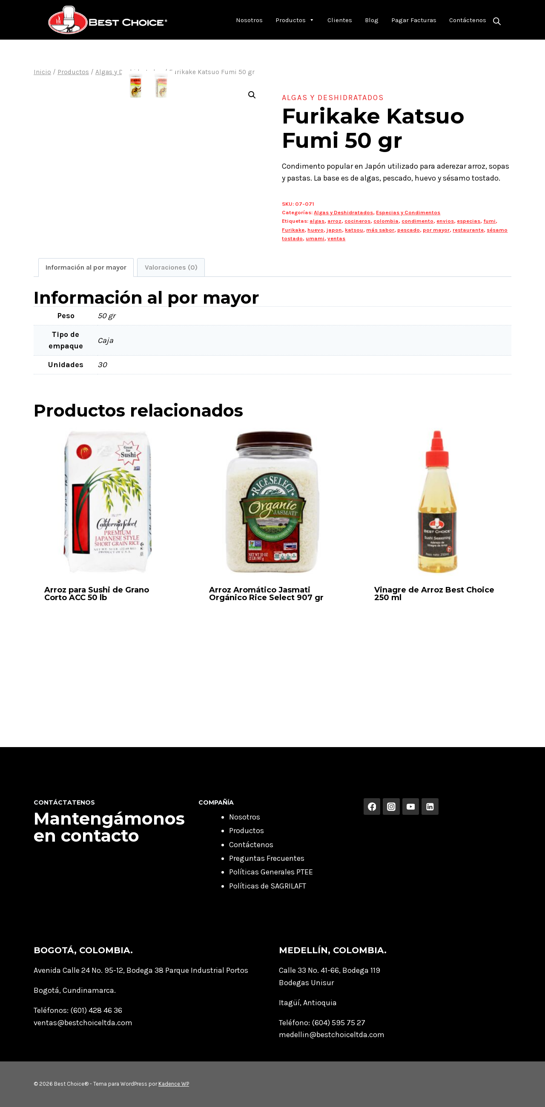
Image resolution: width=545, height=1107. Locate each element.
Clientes (339, 20)
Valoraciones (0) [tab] (171, 355)
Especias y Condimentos (408, 212)
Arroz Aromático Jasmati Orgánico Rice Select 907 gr (266, 681)
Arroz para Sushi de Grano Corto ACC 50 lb (96, 681)
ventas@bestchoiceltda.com (83, 1022)
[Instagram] (391, 806)
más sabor (380, 230)
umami (315, 238)
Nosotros (249, 20)
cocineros (357, 221)
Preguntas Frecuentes (266, 858)
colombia (386, 221)
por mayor (436, 230)
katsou (354, 230)
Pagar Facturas (413, 20)
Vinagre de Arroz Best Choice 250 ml (434, 681)
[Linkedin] (430, 806)
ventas (336, 238)
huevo (315, 230)
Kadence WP (173, 1084)
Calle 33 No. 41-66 (309, 970)
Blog (372, 20)
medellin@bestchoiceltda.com (331, 1034)
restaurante (468, 230)
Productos (295, 20)
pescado (408, 230)
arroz (334, 221)
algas (317, 221)
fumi (489, 221)
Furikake (293, 230)
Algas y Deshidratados (333, 97)
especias (468, 221)
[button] (252, 95)
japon (334, 230)
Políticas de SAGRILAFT (267, 886)
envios (445, 221)
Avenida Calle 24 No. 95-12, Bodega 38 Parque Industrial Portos (141, 970)
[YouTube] (410, 806)
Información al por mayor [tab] (86, 355)
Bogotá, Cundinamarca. (75, 990)
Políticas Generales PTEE (271, 872)
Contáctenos (467, 20)
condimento (417, 221)
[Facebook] (372, 806)
